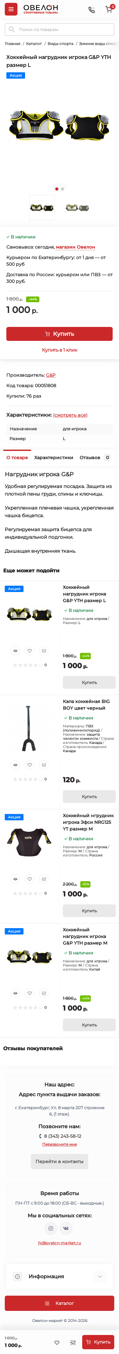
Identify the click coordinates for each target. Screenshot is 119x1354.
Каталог (34, 43)
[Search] (12, 29)
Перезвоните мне (59, 1144)
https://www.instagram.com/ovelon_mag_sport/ (51, 1228)
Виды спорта (60, 43)
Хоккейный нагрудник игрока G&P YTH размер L (84, 593)
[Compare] (44, 650)
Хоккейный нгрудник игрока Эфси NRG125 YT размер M (88, 822)
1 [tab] (56, 189)
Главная (12, 43)
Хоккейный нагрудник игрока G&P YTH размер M (85, 936)
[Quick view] (15, 650)
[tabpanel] (59, 125)
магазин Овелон (75, 247)
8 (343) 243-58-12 (62, 1136)
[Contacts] (91, 9)
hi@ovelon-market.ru (59, 1242)
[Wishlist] (29, 650)
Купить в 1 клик (59, 350)
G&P (51, 375)
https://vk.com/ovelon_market (66, 1228)
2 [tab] (62, 189)
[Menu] (11, 9)
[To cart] (89, 682)
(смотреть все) (70, 415)
